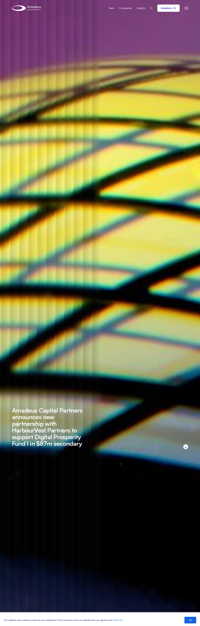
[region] (100, 619)
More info (118, 620)
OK (190, 620)
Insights (141, 8)
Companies (125, 8)
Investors (168, 8)
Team (111, 8)
